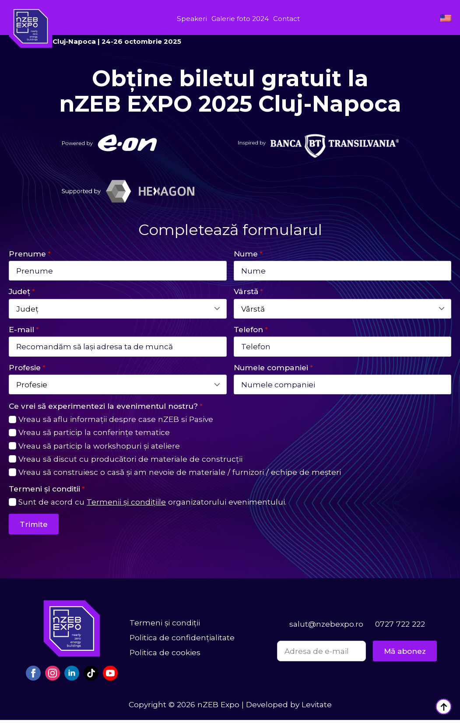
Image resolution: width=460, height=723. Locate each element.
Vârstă (248, 292)
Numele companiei (273, 369)
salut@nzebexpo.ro (326, 627)
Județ (22, 292)
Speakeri (192, 18)
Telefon (251, 330)
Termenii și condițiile (126, 504)
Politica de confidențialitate (182, 640)
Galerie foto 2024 (240, 18)
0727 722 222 (400, 627)
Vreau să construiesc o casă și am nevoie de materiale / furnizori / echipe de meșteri (179, 474)
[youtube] (110, 676)
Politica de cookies (165, 655)
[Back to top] (443, 706)
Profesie (27, 369)
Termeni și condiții (165, 625)
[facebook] (33, 676)
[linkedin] (71, 676)
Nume (248, 253)
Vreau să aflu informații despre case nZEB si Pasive (115, 422)
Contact (286, 18)
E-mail (24, 330)
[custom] (91, 676)
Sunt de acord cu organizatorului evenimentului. (152, 504)
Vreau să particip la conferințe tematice (94, 435)
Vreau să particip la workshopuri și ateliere (99, 448)
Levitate (317, 707)
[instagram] (52, 676)
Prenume (30, 253)
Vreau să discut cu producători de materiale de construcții (130, 461)
